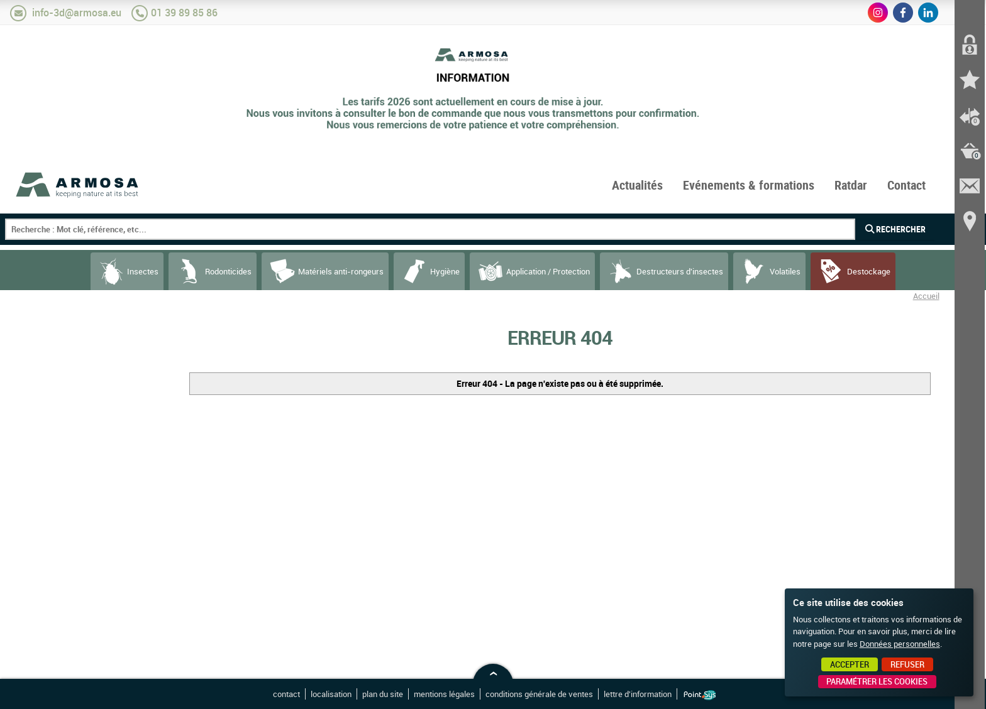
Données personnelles (900, 643)
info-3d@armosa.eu (76, 12)
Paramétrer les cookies (877, 681)
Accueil (926, 295)
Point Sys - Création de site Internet (699, 695)
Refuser (907, 664)
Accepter (849, 664)
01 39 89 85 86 (184, 12)
